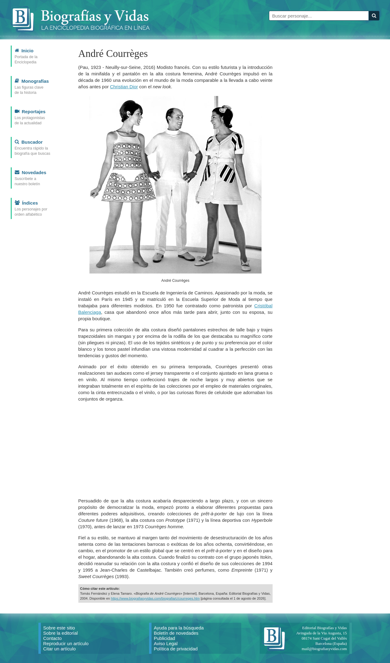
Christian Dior (124, 86)
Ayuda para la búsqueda (179, 627)
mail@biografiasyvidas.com (324, 648)
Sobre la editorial (60, 633)
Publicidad (164, 638)
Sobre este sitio (59, 627)
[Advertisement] (175, 450)
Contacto (52, 638)
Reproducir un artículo (66, 643)
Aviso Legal (166, 643)
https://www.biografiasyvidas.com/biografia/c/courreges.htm (155, 598)
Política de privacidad (176, 648)
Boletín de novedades (176, 633)
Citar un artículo (59, 648)
